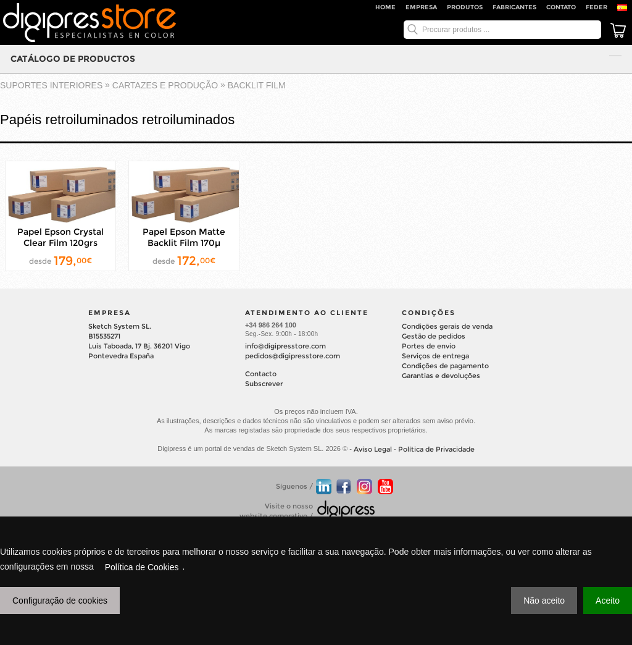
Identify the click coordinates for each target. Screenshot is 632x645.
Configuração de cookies (59, 600)
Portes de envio (428, 346)
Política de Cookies (142, 567)
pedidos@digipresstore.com (292, 356)
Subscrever (264, 383)
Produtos (465, 7)
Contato (561, 7)
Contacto (260, 373)
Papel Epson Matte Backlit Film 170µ (184, 237)
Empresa (421, 7)
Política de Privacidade (436, 449)
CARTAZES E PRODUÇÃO (165, 85)
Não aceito (544, 600)
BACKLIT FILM (257, 85)
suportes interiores (51, 85)
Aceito (608, 600)
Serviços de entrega (435, 356)
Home (385, 7)
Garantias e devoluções (441, 375)
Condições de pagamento (445, 365)
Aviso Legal (373, 449)
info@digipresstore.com (285, 346)
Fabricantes (514, 7)
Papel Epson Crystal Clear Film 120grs (60, 237)
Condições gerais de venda (447, 326)
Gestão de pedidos (433, 336)
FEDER (596, 7)
